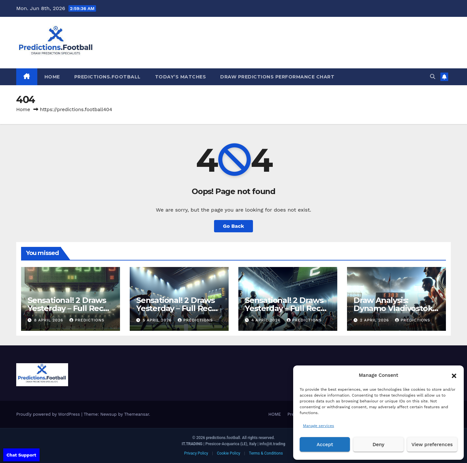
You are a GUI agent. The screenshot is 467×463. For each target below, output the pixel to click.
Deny (378, 444)
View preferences (432, 444)
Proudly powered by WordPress (48, 414)
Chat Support (21, 454)
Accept (325, 444)
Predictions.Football (107, 77)
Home (23, 109)
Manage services (318, 425)
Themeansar (136, 414)
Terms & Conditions (266, 453)
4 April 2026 (266, 320)
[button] (454, 375)
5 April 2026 (158, 320)
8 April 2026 (49, 320)
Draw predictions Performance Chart (277, 77)
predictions (86, 320)
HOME (52, 77)
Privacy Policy (196, 453)
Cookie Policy (228, 453)
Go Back (233, 226)
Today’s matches (180, 77)
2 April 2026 (375, 320)
